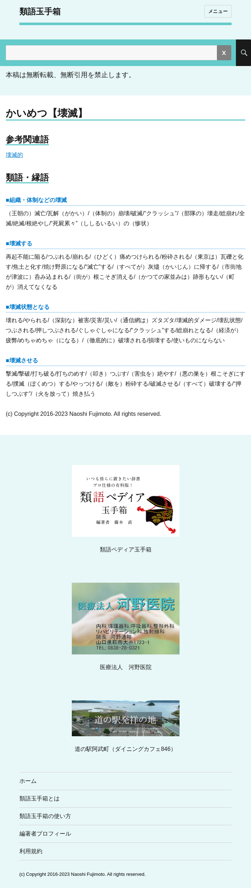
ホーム (28, 780)
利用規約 (30, 851)
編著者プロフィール (45, 833)
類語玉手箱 (40, 11)
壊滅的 (14, 155)
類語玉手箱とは (39, 798)
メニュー (218, 11)
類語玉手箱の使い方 (45, 816)
